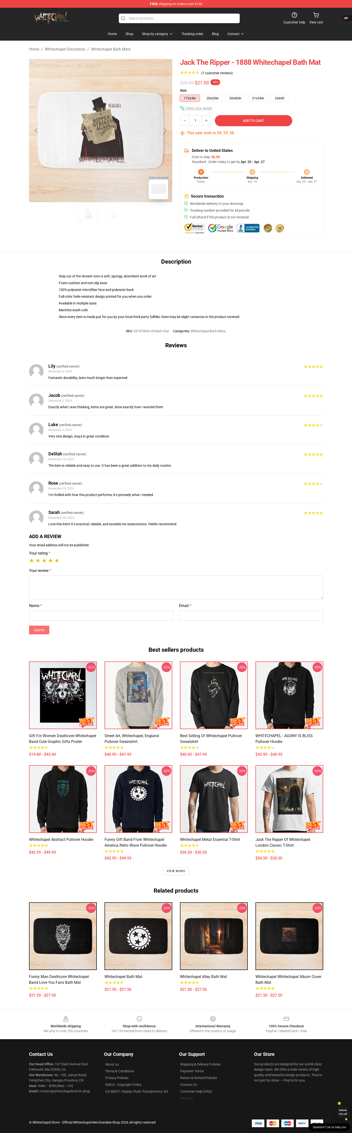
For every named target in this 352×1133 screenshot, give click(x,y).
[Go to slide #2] (113, 213)
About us (112, 1064)
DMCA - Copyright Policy (123, 1085)
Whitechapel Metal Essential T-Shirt (210, 839)
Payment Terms (192, 1071)
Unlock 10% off (343, 1112)
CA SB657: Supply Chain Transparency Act (136, 1091)
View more (176, 871)
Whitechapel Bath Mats (111, 49)
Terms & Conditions (119, 1071)
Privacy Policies (116, 1078)
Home (34, 49)
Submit (39, 630)
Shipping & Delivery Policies (200, 1064)
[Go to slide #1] (88, 213)
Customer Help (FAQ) (196, 1091)
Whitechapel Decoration (65, 49)
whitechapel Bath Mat (123, 976)
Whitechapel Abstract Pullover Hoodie (61, 839)
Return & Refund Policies (198, 1078)
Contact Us (188, 1085)
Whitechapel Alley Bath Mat (203, 976)
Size (183, 90)
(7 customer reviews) (217, 73)
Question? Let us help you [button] (329, 1127)
